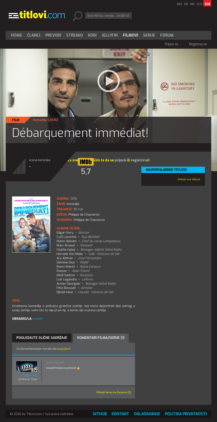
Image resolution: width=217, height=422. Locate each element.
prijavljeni (63, 349)
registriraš (140, 160)
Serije (149, 35)
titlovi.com (30, 375)
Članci (33, 35)
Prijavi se (171, 44)
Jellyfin (110, 35)
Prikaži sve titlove (189, 179)
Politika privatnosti (186, 413)
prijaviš (120, 160)
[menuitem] (17, 35)
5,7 (86, 171)
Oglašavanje (147, 413)
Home (16, 35)
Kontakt (120, 413)
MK (192, 4)
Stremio (74, 35)
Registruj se (198, 44)
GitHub (100, 413)
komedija (40, 120)
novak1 (38, 319)
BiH (179, 4)
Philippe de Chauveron (89, 220)
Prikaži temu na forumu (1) (114, 392)
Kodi (92, 35)
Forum (167, 35)
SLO (199, 4)
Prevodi (53, 35)
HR (186, 4)
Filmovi (130, 35)
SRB (207, 4)
